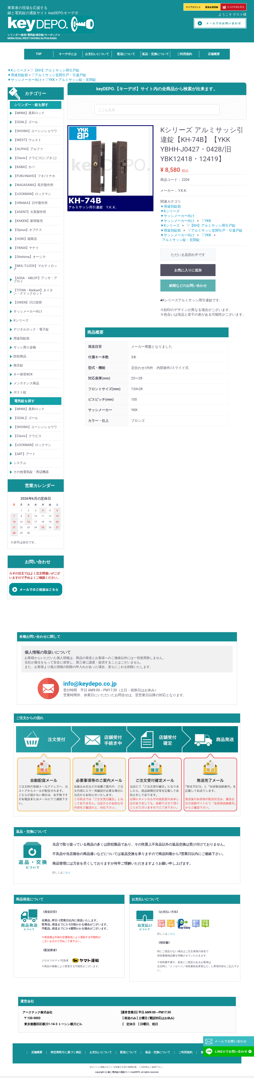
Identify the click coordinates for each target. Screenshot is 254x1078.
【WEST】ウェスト (27, 140)
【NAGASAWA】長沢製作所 (33, 185)
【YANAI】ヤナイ (26, 248)
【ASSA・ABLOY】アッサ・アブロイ (35, 279)
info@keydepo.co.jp (90, 683)
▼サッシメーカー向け (24, 80)
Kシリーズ (20, 320)
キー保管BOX (22, 374)
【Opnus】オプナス (27, 230)
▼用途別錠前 (17, 75)
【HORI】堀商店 (25, 239)
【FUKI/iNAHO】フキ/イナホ (34, 176)
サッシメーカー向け (27, 311)
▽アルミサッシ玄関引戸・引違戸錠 (58, 75)
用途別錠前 (21, 338)
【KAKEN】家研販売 (28, 221)
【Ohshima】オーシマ (29, 257)
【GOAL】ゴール (25, 122)
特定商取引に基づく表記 (66, 1052)
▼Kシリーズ (17, 70)
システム (19, 463)
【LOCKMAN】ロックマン (32, 194)
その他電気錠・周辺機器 (31, 472)
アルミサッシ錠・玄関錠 (77, 80)
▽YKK (50, 80)
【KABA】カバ (23, 167)
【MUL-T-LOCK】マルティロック (35, 267)
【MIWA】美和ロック (28, 113)
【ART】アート (24, 454)
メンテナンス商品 (26, 383)
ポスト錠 (19, 392)
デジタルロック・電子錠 (31, 329)
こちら (66, 872)
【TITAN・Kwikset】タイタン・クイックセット (33, 291)
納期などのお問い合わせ (188, 286)
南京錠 (18, 365)
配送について (126, 54)
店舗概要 (214, 54)
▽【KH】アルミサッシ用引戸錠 (54, 70)
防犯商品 (19, 356)
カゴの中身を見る (233, 7)
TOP (38, 54)
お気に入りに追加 (188, 270)
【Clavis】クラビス (27, 436)
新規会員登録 (211, 7)
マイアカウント (193, 7)
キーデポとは (68, 54)
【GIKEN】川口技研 (27, 302)
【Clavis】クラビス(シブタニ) (34, 158)
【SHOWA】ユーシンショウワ (35, 131)
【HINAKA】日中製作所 (30, 203)
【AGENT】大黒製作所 (29, 212)
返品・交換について (155, 54)
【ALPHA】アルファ (28, 149)
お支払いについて (97, 54)
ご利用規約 (184, 54)
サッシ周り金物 (24, 347)
